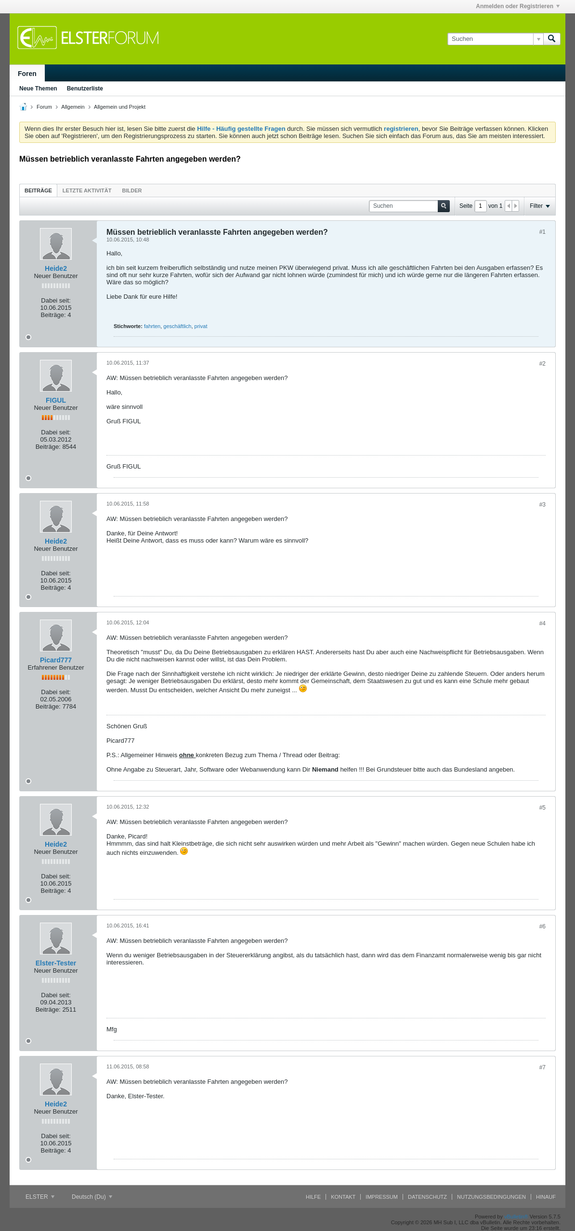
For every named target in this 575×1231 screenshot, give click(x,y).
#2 (542, 363)
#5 (542, 807)
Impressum (382, 1197)
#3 (542, 504)
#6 (542, 926)
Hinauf (546, 1197)
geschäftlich (177, 326)
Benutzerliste (85, 88)
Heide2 (56, 268)
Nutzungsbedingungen (491, 1197)
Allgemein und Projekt (119, 107)
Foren (27, 73)
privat (201, 326)
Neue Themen (38, 88)
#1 (542, 231)
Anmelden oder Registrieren (518, 6)
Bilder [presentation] (132, 190)
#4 (542, 623)
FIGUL (56, 400)
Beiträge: (53, 314)
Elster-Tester (56, 963)
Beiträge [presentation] (38, 190)
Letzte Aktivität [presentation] (87, 190)
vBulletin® (516, 1216)
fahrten (152, 326)
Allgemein (72, 107)
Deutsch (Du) (92, 1196)
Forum (44, 107)
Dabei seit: (55, 300)
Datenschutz (427, 1197)
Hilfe (313, 1197)
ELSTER (40, 1196)
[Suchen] (495, 39)
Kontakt (343, 1197)
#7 (542, 1067)
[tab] (38, 190)
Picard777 (56, 660)
